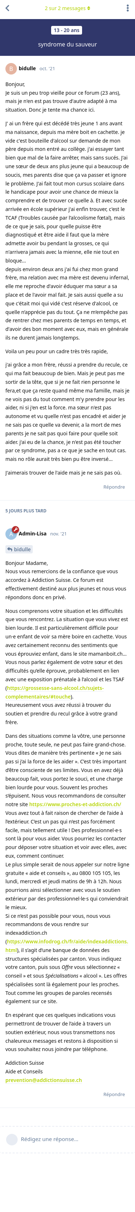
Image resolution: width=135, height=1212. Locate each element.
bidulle (22, 549)
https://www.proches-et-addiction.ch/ (75, 804)
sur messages (67, 8)
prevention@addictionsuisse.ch (43, 1080)
